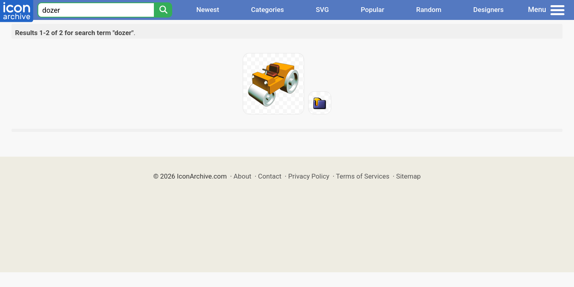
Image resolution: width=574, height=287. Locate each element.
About (243, 176)
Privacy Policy (308, 176)
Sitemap (408, 176)
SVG (322, 10)
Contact (269, 176)
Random (428, 10)
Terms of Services (362, 176)
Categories (267, 10)
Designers (488, 10)
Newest (207, 10)
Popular (372, 10)
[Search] (163, 10)
